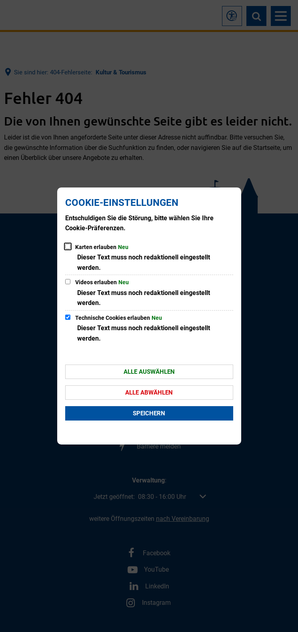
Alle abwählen (149, 392)
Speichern (149, 413)
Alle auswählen (149, 371)
